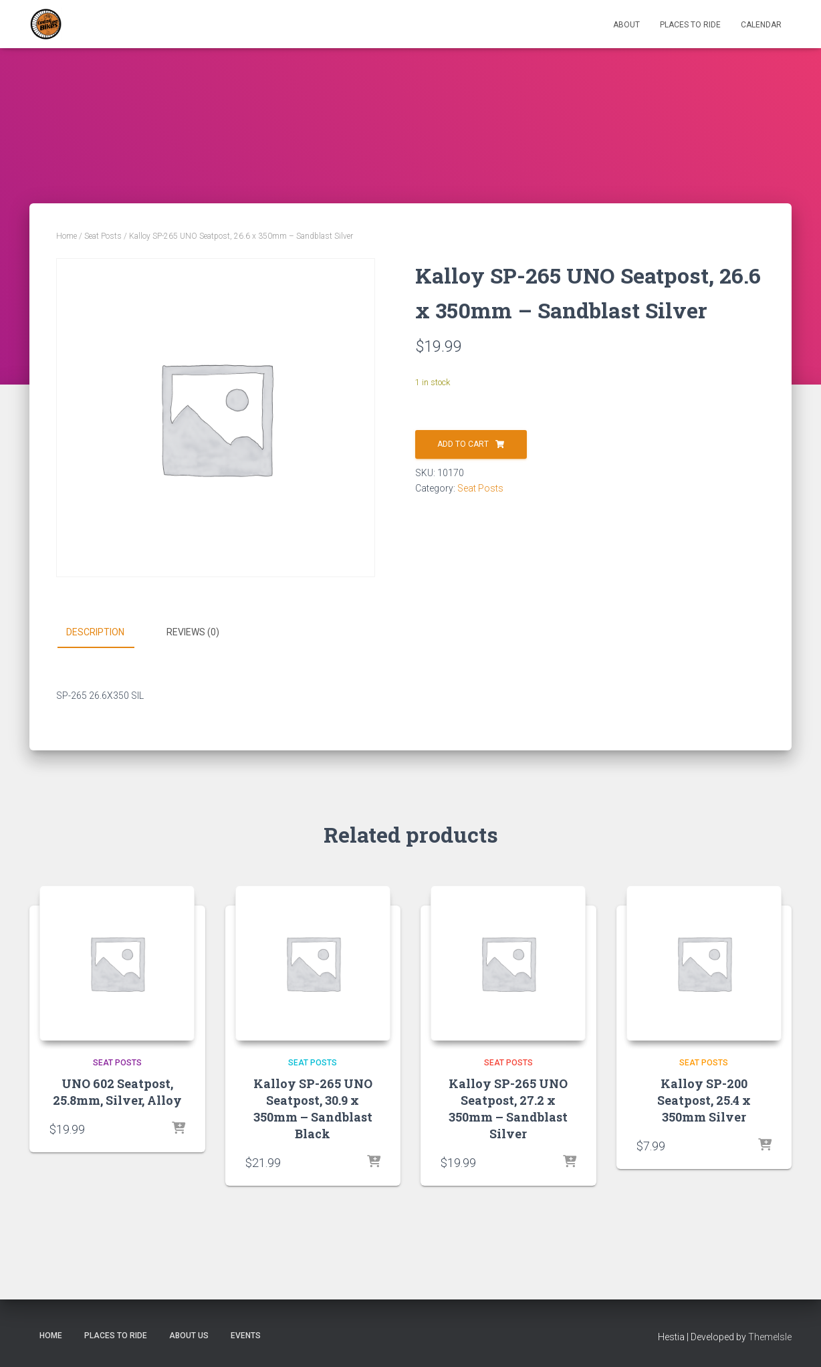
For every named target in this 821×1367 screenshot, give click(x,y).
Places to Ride (690, 24)
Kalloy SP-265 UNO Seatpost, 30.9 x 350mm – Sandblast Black (312, 1108)
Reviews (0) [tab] (192, 632)
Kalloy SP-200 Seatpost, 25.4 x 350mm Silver (704, 1100)
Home (66, 236)
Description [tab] (95, 632)
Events (246, 1335)
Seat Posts (103, 236)
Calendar (761, 24)
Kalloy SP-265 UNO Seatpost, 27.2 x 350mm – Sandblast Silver (508, 1108)
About (626, 24)
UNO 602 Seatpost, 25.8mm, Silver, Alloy (117, 1091)
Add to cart (463, 444)
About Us (189, 1335)
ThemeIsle (770, 1337)
